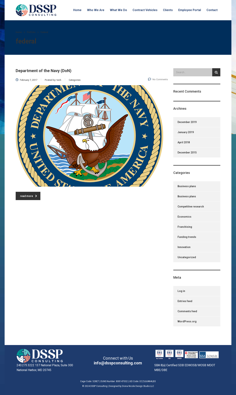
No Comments (158, 79)
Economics (184, 216)
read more (28, 196)
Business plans (187, 186)
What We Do (118, 10)
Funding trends (187, 236)
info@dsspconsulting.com (118, 363)
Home (77, 10)
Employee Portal (189, 10)
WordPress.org (187, 321)
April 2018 (184, 142)
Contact (212, 10)
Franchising (185, 226)
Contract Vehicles (145, 10)
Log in (181, 291)
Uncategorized (187, 257)
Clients (168, 10)
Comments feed (187, 311)
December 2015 (187, 152)
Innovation (184, 247)
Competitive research (191, 206)
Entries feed (185, 301)
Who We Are (95, 10)
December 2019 (187, 122)
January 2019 (186, 132)
